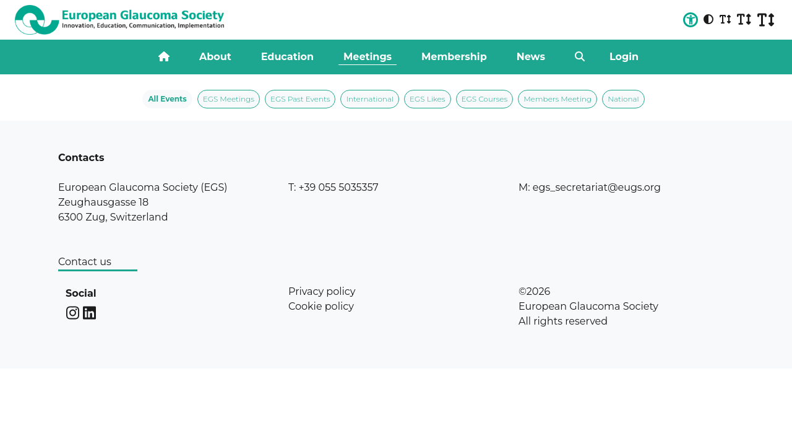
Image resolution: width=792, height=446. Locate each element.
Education (287, 57)
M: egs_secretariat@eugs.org (590, 187)
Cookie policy (321, 306)
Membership (454, 57)
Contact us (84, 262)
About (215, 57)
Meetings (367, 57)
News (531, 57)
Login (624, 57)
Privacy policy (321, 291)
